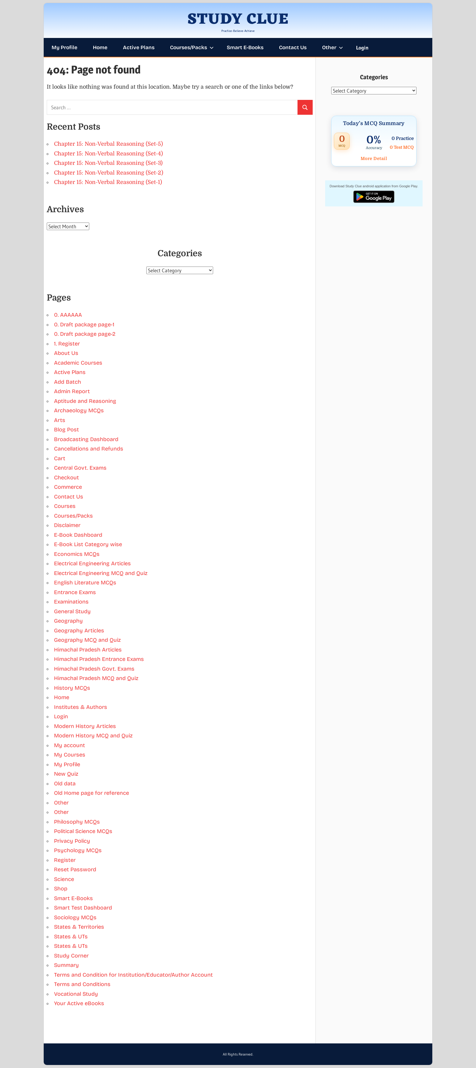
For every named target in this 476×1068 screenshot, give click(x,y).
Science (64, 879)
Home (100, 47)
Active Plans (139, 47)
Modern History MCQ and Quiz (93, 735)
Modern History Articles (85, 726)
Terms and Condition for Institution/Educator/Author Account (133, 974)
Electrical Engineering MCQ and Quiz (101, 573)
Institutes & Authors (80, 707)
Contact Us (293, 47)
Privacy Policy (72, 841)
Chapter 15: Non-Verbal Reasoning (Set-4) (108, 154)
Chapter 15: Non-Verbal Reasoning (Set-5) (108, 144)
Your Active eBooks (79, 1003)
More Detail (374, 158)
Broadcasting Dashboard (86, 439)
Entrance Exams (75, 592)
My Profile (64, 47)
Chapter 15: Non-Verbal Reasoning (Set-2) (108, 173)
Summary (66, 965)
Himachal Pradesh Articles (88, 649)
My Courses (69, 754)
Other (332, 47)
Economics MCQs (77, 554)
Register (65, 860)
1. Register (67, 343)
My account (69, 745)
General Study (72, 611)
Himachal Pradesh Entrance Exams (99, 659)
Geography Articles (79, 630)
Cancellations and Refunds (88, 448)
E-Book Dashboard (78, 535)
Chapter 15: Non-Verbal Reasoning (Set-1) (108, 182)
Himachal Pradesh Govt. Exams (94, 668)
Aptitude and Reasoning (85, 401)
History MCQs (72, 688)
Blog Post (66, 429)
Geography (68, 620)
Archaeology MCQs (79, 410)
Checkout (66, 477)
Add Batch (67, 382)
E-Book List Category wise (88, 544)
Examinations (71, 601)
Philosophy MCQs (77, 821)
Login (362, 47)
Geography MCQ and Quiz (87, 640)
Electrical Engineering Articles (92, 563)
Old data (65, 783)
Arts (59, 420)
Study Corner (71, 955)
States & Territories (79, 926)
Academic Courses (78, 362)
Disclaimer (67, 525)
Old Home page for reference (91, 793)
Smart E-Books (245, 47)
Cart (59, 458)
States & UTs (71, 936)
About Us (66, 353)
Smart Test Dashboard (83, 907)
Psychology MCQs (78, 850)
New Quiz (66, 773)
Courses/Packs (192, 47)
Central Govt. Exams (80, 467)
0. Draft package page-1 (84, 324)
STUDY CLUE (238, 19)
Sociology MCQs (75, 917)
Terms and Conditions (82, 984)
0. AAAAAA (68, 314)
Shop (60, 888)
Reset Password (75, 869)
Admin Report (72, 391)
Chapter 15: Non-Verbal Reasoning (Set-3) (108, 163)
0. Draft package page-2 (84, 334)
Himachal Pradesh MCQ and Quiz (96, 678)
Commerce (68, 487)
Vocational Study (76, 994)
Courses (65, 506)
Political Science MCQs (83, 831)
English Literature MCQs (85, 582)
